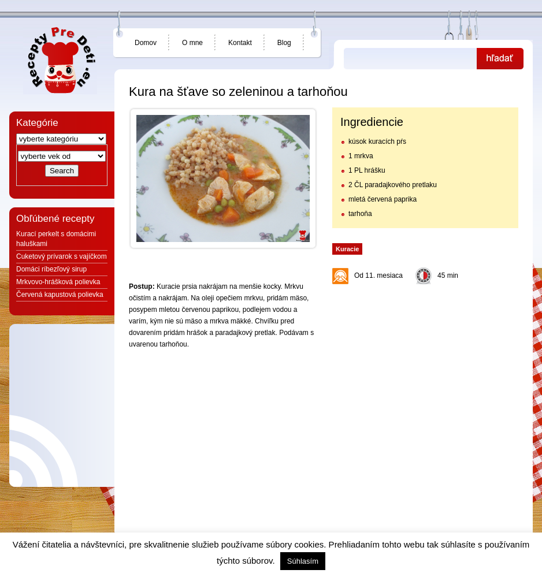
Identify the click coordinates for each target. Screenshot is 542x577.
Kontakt (240, 43)
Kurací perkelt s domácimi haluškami (56, 239)
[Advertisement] (424, 362)
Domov (146, 43)
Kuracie (347, 248)
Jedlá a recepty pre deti (60, 60)
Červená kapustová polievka (59, 295)
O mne (192, 43)
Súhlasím (302, 561)
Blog (284, 43)
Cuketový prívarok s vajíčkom (61, 256)
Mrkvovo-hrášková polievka (58, 282)
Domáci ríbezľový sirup (51, 269)
